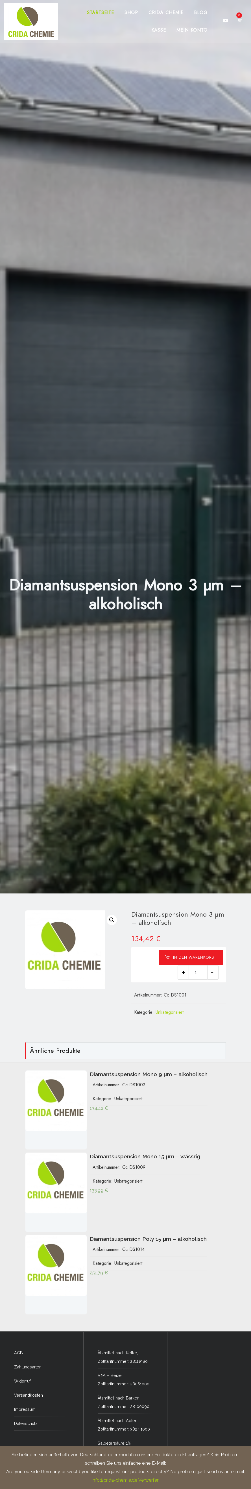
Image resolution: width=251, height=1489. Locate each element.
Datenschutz (26, 1423)
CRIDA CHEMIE (166, 12)
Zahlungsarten (28, 1366)
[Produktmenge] (198, 972)
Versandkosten (28, 1395)
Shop (131, 12)
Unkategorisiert (170, 1012)
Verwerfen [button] (149, 1480)
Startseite (100, 12)
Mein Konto (192, 30)
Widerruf (22, 1381)
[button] (112, 920)
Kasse (158, 30)
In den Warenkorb (189, 957)
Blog (201, 12)
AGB (18, 1352)
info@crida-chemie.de (114, 1480)
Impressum (25, 1409)
